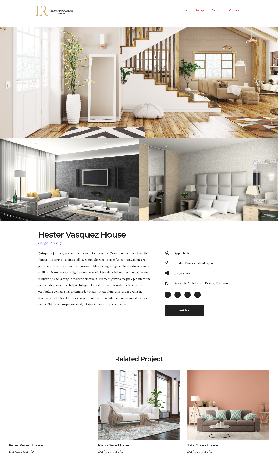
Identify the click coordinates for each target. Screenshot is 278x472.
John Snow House (202, 445)
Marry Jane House (113, 445)
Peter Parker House (26, 445)
